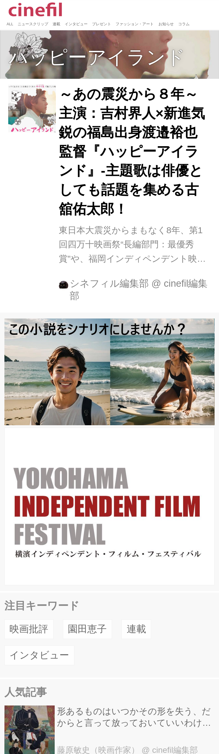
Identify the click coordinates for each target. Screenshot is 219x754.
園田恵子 (87, 628)
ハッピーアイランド (97, 57)
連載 (136, 628)
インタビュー (39, 655)
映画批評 (28, 628)
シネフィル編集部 (109, 283)
